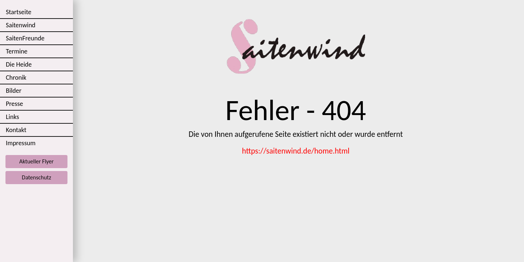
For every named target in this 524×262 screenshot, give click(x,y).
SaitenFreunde (25, 38)
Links (12, 117)
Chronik (16, 78)
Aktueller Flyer (36, 161)
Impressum (20, 143)
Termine (16, 51)
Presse (14, 104)
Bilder (14, 91)
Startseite (18, 12)
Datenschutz (36, 177)
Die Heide (19, 64)
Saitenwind (20, 25)
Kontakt (16, 130)
